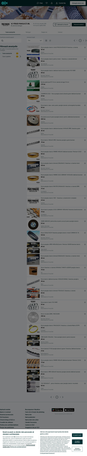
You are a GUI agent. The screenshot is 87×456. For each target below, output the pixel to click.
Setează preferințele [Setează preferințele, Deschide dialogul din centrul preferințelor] (77, 449)
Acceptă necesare (77, 441)
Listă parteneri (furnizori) (47, 453)
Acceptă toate (77, 435)
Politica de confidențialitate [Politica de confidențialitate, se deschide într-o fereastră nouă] (18, 446)
